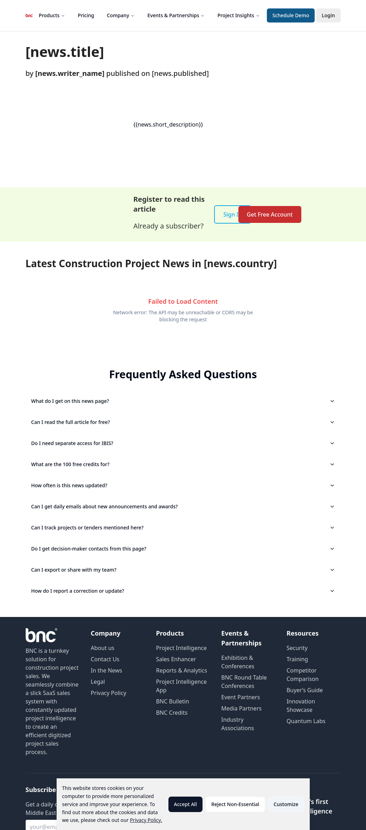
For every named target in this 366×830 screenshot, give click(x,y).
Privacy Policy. (146, 820)
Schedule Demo (290, 15)
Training (297, 659)
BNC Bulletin (172, 701)
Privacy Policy (108, 693)
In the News (106, 670)
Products (52, 15)
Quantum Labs (306, 721)
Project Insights (238, 15)
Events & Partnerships (176, 15)
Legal (98, 682)
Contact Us (105, 659)
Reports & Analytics (181, 670)
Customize (286, 804)
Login (328, 15)
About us (102, 648)
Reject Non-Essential (235, 804)
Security (297, 648)
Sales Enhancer (176, 659)
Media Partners (241, 708)
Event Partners (240, 697)
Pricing (86, 15)
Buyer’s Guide (305, 690)
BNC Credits (172, 712)
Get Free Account (270, 214)
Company (121, 15)
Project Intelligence (181, 648)
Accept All (185, 804)
